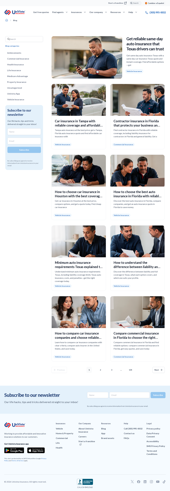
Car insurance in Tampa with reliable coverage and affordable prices (78, 125)
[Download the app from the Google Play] (14, 450)
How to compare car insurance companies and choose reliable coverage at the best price (77, 337)
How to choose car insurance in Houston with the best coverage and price (78, 196)
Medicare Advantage (17, 76)
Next (156, 370)
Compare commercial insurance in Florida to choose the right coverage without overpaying (136, 337)
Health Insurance (15, 64)
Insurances (60, 423)
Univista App (13, 93)
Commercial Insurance (18, 58)
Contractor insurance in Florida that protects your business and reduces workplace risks (136, 125)
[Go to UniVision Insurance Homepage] (15, 12)
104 (131, 369)
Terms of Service (18, 461)
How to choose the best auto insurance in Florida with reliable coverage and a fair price (137, 196)
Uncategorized (14, 88)
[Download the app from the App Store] (36, 450)
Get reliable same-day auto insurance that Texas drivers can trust (145, 43)
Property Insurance (16, 82)
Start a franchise (117, 3)
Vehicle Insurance (15, 99)
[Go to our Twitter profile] (132, 481)
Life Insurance (14, 70)
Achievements (14, 53)
